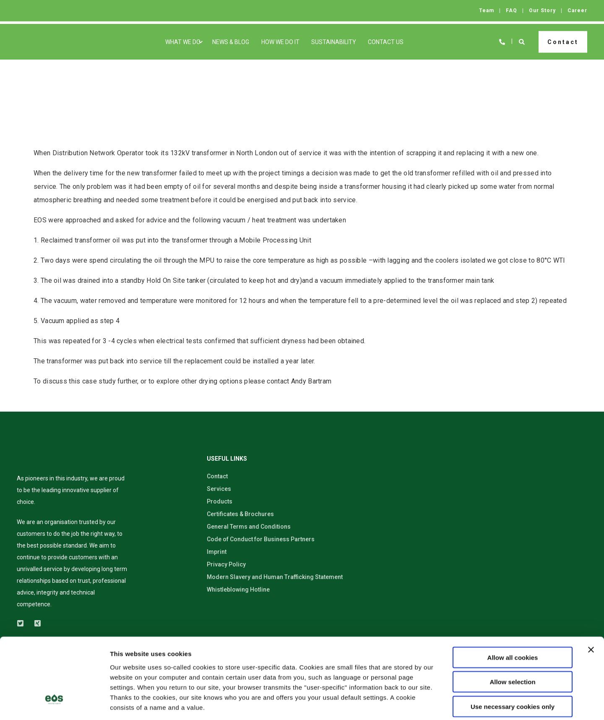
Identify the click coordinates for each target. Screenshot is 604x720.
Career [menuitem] (577, 10)
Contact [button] (562, 41)
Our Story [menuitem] (542, 10)
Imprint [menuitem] (216, 551)
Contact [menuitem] (217, 476)
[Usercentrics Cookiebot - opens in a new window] (54, 703)
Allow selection (512, 614)
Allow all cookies (512, 590)
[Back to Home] (41, 42)
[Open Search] (522, 41)
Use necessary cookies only (513, 639)
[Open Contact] (502, 41)
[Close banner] (591, 583)
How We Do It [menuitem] (280, 42)
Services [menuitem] (219, 488)
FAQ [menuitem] (511, 10)
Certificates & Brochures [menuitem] (240, 514)
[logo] (44, 460)
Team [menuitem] (486, 10)
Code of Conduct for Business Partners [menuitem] (261, 539)
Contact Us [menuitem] (386, 42)
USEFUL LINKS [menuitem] (227, 459)
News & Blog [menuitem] (230, 42)
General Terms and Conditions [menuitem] (249, 526)
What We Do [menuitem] (182, 42)
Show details (440, 703)
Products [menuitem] (219, 501)
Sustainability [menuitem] (333, 42)
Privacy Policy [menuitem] (226, 564)
